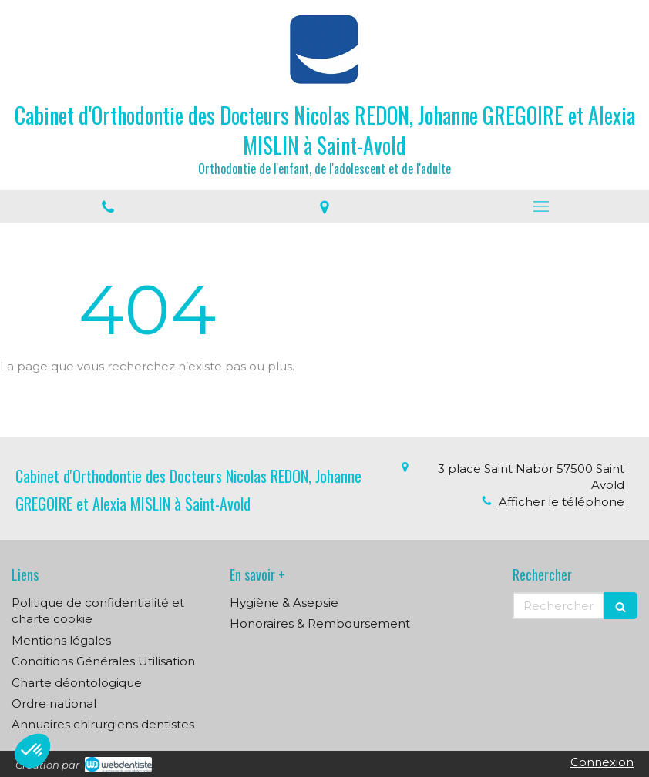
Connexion (602, 762)
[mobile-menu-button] (540, 206)
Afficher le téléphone (561, 501)
